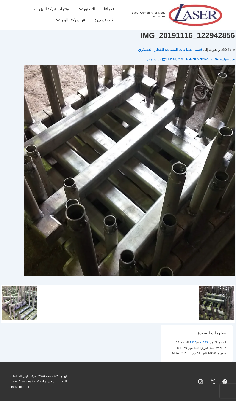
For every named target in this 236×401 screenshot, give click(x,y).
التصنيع (86, 9)
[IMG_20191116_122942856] (174, 59)
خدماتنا (109, 9)
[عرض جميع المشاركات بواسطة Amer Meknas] (196, 59)
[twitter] (212, 381)
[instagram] (200, 381)
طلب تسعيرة (104, 20)
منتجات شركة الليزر (50, 9)
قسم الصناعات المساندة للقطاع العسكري (170, 49)
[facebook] (224, 381)
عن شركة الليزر (70, 20)
